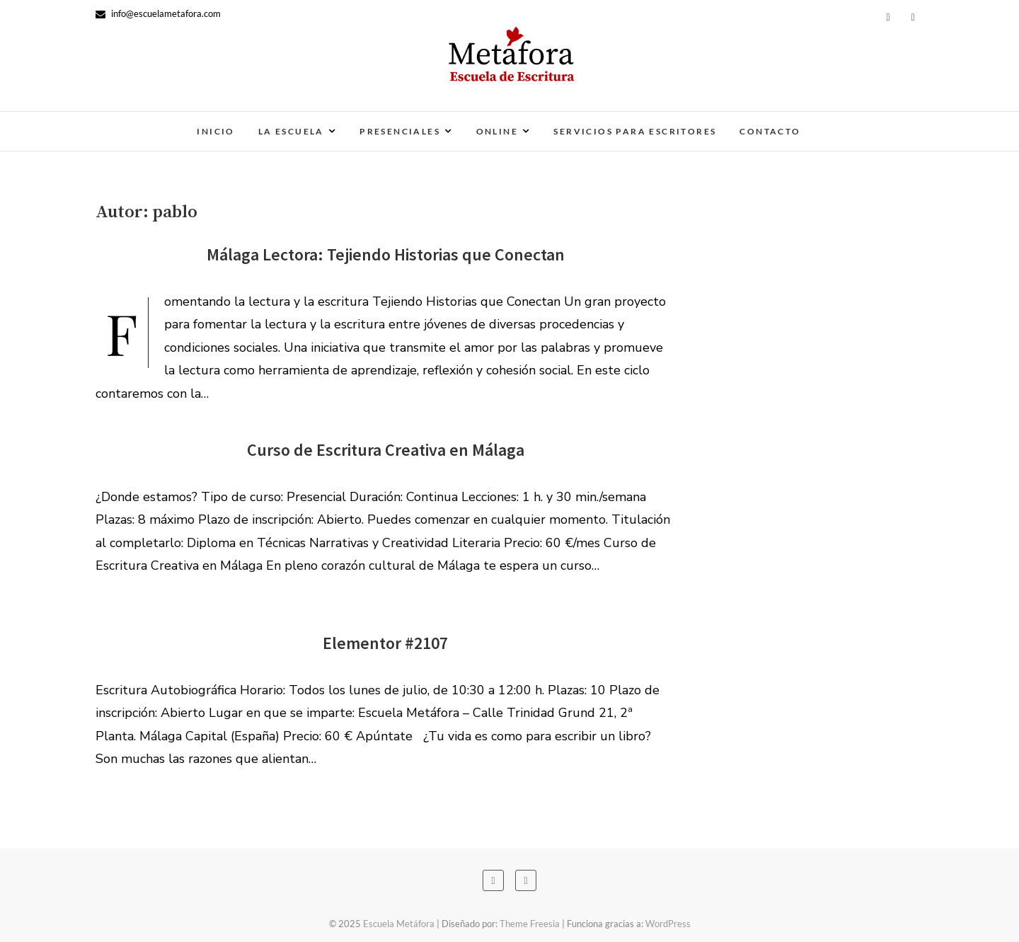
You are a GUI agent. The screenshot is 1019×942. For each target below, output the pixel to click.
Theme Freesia (530, 923)
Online (497, 131)
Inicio (215, 131)
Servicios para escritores (634, 131)
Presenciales (399, 131)
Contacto (769, 131)
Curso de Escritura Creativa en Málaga (385, 450)
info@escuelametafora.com (158, 13)
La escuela (291, 131)
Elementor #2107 (385, 643)
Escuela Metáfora (398, 923)
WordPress (668, 923)
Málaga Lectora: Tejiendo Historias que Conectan (386, 254)
